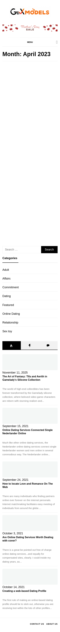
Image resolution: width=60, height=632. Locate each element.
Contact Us (37, 624)
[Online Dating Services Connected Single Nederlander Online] (30, 416)
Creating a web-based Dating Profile (24, 591)
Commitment (10, 287)
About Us (52, 624)
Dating (6, 296)
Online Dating (11, 313)
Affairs (6, 278)
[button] (30, 42)
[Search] (57, 42)
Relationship (10, 322)
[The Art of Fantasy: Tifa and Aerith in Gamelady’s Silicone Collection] (30, 362)
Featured (8, 305)
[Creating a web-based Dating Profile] (30, 577)
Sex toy (7, 331)
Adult (5, 269)
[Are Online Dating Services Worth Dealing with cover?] (30, 523)
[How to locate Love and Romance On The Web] (30, 469)
